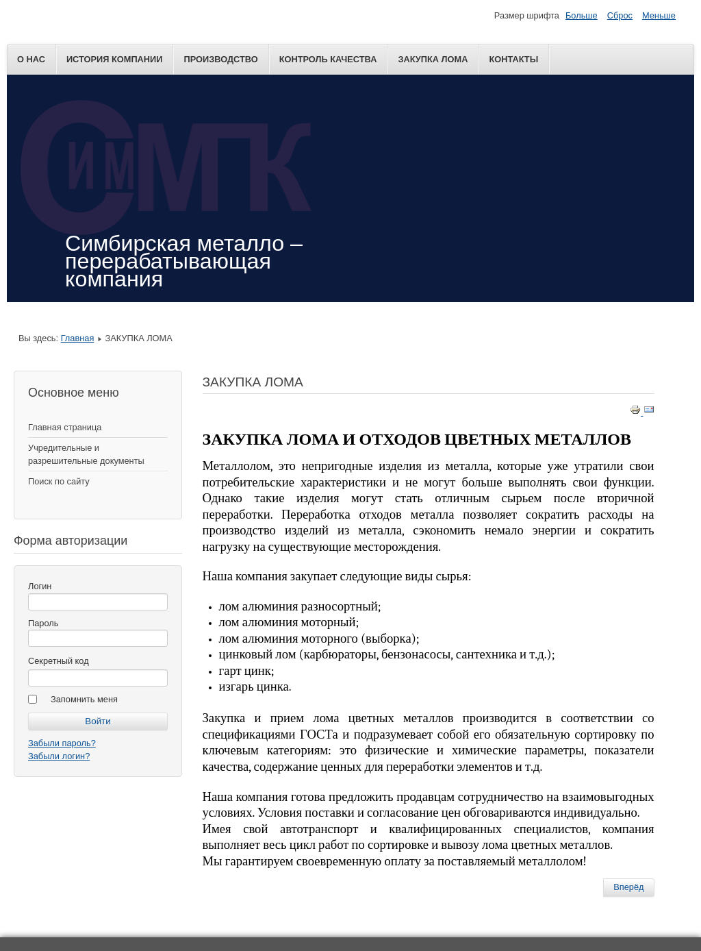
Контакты (513, 59)
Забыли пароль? (62, 743)
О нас (31, 59)
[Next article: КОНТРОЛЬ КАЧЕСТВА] (628, 887)
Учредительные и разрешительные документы (86, 454)
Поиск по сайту (59, 481)
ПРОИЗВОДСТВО (220, 59)
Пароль (43, 623)
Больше (581, 15)
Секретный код (58, 661)
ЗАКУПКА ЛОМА (433, 59)
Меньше (659, 15)
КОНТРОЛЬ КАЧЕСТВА (328, 59)
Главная (77, 338)
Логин (39, 586)
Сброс (620, 15)
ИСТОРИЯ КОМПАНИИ (114, 59)
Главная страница (64, 427)
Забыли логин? (59, 756)
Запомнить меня (84, 699)
